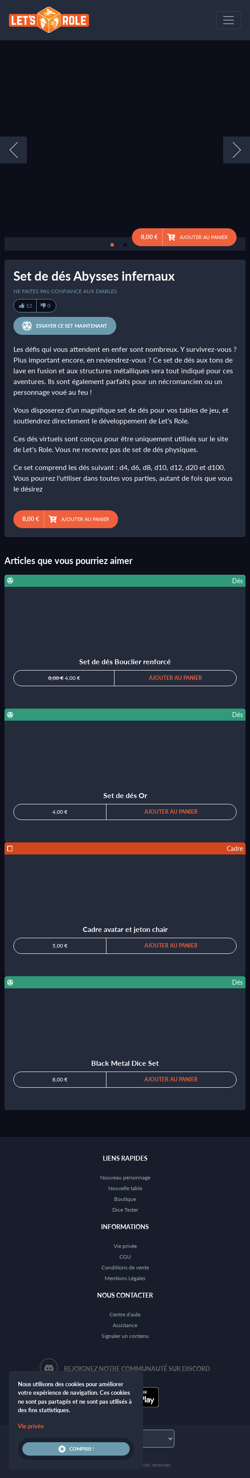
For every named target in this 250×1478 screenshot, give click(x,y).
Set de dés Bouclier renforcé (125, 661)
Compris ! (76, 1448)
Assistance (125, 1325)
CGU (125, 1256)
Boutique (125, 1199)
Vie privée (125, 1246)
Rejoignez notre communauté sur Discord (137, 1368)
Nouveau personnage (125, 1177)
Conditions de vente (125, 1267)
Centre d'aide (125, 1314)
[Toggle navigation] (228, 20)
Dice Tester (125, 1209)
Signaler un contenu (125, 1336)
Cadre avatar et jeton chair (125, 929)
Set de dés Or (125, 795)
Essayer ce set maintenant (64, 326)
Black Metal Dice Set (125, 1063)
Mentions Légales (125, 1278)
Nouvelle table (125, 1188)
